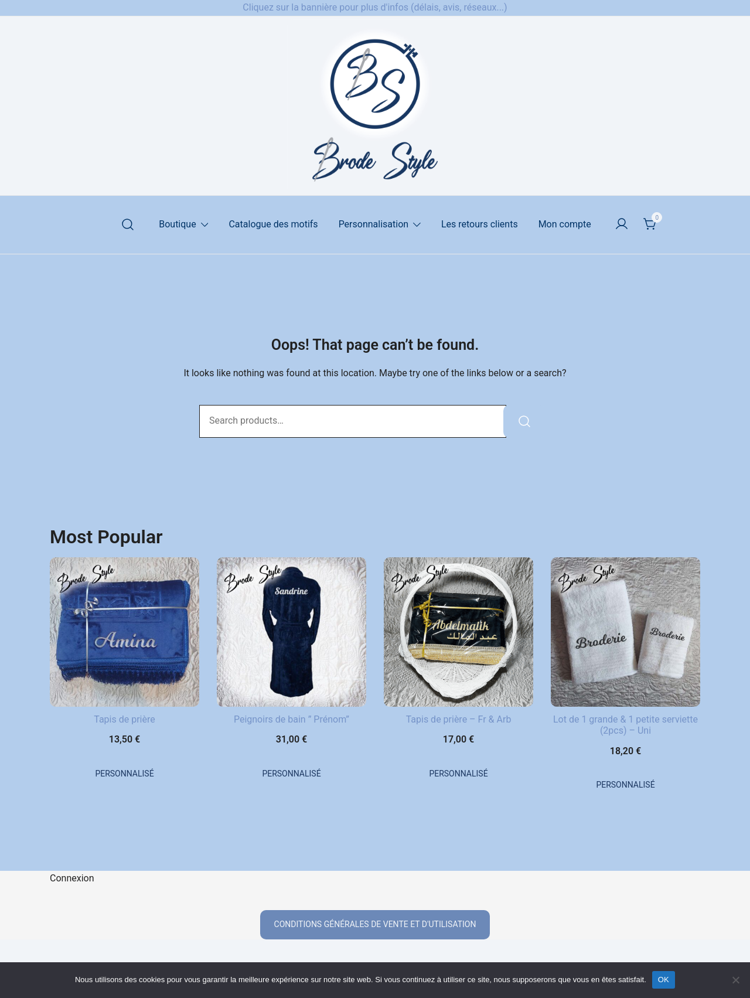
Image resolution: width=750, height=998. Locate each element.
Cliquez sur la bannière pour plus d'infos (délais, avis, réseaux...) (375, 7)
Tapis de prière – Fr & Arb (459, 719)
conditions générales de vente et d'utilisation (375, 924)
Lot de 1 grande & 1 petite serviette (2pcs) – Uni (625, 725)
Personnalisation (373, 224)
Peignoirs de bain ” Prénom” (291, 719)
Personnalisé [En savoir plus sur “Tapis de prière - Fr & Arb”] (458, 773)
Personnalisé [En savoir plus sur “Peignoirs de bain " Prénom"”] (291, 773)
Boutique (177, 224)
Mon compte (564, 224)
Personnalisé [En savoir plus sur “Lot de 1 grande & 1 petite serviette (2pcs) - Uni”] (625, 784)
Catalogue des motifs (273, 224)
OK (663, 979)
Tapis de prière (124, 719)
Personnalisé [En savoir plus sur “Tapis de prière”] (124, 773)
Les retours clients (479, 224)
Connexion (72, 878)
